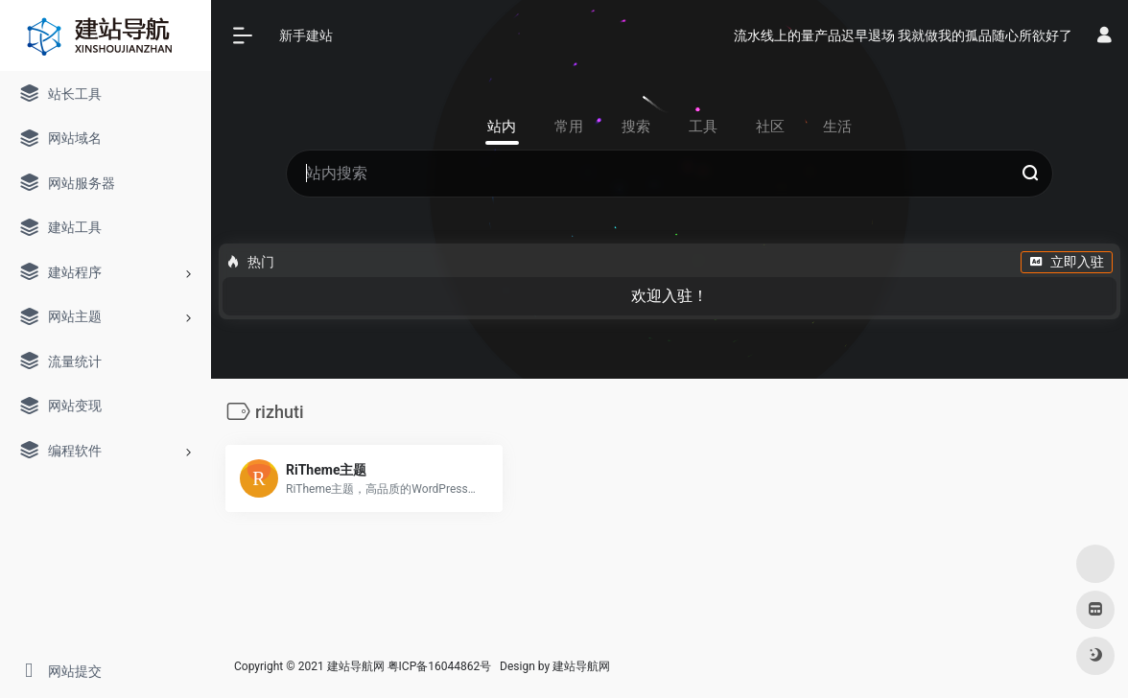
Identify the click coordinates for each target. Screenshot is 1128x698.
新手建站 (306, 35)
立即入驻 (1066, 261)
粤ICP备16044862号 (440, 666)
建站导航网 (582, 666)
